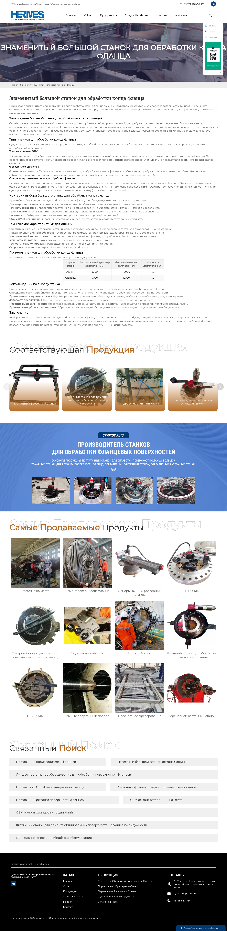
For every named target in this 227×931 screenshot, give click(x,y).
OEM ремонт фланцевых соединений (44, 812)
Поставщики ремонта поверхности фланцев (50, 800)
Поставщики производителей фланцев (46, 762)
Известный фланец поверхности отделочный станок (157, 787)
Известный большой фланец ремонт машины (152, 762)
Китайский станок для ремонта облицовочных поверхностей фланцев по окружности (81, 825)
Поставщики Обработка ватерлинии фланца (50, 787)
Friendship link (24, 864)
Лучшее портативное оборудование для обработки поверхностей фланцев (73, 774)
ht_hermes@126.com (192, 3)
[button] (221, 386)
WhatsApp (211, 37)
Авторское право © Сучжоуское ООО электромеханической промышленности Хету (56, 918)
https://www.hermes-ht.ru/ (109, 190)
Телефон (210, 31)
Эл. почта (210, 25)
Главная (14, 85)
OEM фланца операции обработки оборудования (54, 838)
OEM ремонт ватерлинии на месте (156, 800)
